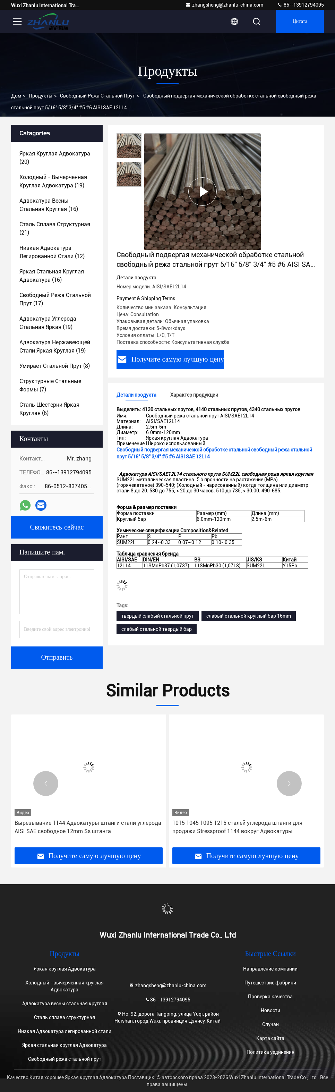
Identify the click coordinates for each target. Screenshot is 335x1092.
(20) (54, 157)
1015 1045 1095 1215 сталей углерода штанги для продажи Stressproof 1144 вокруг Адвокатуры (237, 827)
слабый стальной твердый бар (156, 629)
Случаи (270, 1024)
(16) (48, 204)
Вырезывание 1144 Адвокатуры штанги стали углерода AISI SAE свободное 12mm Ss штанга (88, 827)
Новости (270, 1010)
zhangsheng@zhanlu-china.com (224, 5)
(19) (53, 181)
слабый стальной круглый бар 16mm (248, 616)
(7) (50, 385)
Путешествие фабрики (270, 982)
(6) (49, 408)
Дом (16, 96)
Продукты (40, 96)
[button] (45, 783)
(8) (54, 366)
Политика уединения (270, 1052)
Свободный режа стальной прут (97, 96)
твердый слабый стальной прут (157, 616)
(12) (52, 252)
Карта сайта (270, 1038)
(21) (54, 228)
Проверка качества (270, 996)
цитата (300, 21)
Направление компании (270, 969)
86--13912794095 (300, 5)
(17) (55, 299)
